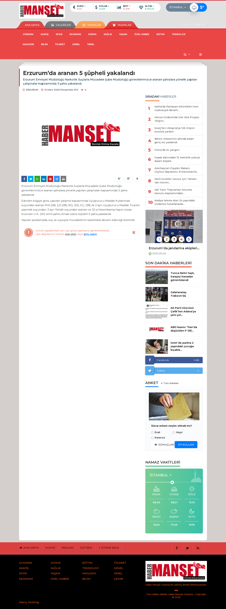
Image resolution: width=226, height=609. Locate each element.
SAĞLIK (108, 34)
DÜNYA (92, 34)
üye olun (70, 234)
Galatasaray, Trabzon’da (179, 294)
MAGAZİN (28, 44)
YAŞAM (123, 34)
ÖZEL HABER (141, 34)
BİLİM (44, 44)
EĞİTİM (160, 34)
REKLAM (67, 547)
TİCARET (60, 44)
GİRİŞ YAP (199, 24)
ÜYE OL (186, 24)
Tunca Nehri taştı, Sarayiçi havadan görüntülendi (183, 276)
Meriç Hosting (29, 602)
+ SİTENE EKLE (109, 547)
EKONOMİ (75, 34)
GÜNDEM (28, 34)
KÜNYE (50, 547)
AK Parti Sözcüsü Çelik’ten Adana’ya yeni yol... (183, 311)
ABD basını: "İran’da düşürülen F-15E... (184, 329)
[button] (179, 7)
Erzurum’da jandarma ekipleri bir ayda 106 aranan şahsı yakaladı (174, 248)
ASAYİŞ (45, 34)
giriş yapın (90, 234)
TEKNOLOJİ (178, 34)
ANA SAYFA (32, 25)
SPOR (59, 34)
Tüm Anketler (171, 383)
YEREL (90, 44)
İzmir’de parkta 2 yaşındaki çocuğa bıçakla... (182, 346)
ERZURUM (159, 253)
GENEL (76, 44)
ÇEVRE (118, 578)
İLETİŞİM (86, 547)
